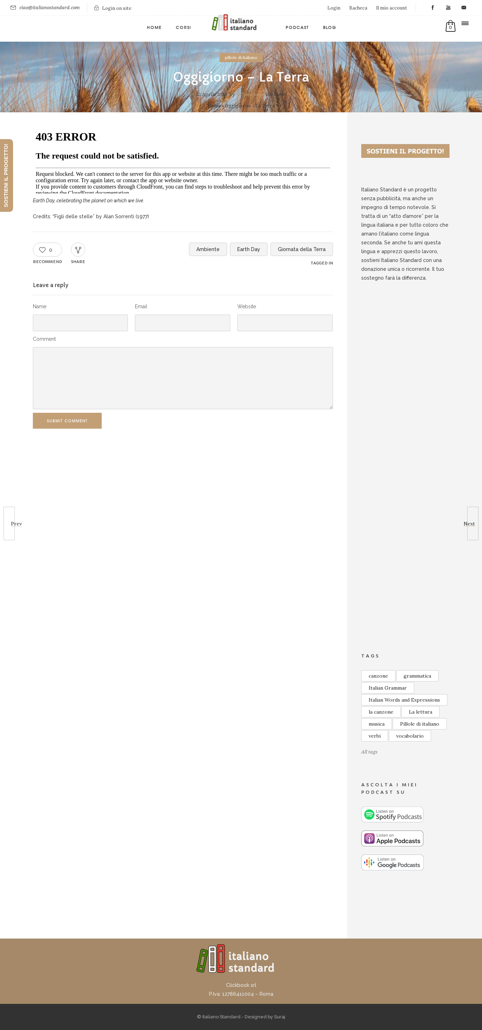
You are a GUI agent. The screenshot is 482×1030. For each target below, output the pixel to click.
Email (141, 306)
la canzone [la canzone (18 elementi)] (381, 712)
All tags (369, 752)
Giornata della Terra (302, 249)
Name (39, 306)
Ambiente (208, 249)
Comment (44, 339)
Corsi (183, 27)
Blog (330, 27)
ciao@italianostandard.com (49, 7)
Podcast (297, 27)
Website (246, 306)
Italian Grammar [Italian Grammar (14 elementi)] (388, 688)
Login (333, 8)
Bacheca (358, 8)
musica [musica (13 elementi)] (377, 724)
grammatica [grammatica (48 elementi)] (417, 676)
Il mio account (391, 8)
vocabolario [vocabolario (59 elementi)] (410, 736)
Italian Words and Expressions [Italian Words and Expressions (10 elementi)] (404, 700)
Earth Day (248, 249)
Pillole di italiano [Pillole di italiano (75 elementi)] (419, 724)
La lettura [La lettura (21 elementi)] (420, 712)
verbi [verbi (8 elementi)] (375, 736)
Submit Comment (70, 420)
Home (154, 27)
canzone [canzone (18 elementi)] (378, 676)
